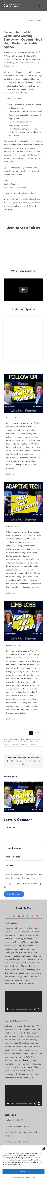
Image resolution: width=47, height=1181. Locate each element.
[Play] (8, 1009)
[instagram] (14, 916)
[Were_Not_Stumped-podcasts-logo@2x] (13, 4)
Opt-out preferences (17, 1177)
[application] (23, 1001)
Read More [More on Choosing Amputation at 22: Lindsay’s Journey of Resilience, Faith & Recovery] (10, 719)
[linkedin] (28, 916)
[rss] (33, 916)
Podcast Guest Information (17, 1141)
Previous (31, 20)
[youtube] (19, 916)
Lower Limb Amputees (18, 744)
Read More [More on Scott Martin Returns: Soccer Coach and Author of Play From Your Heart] (10, 474)
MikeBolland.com (28, 193)
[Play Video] (23, 290)
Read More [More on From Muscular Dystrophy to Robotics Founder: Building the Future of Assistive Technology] (10, 593)
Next (39, 20)
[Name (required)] (23, 848)
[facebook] (10, 916)
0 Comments (32, 744)
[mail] (37, 916)
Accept (23, 1171)
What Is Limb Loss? (14, 1120)
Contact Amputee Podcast (17, 1126)
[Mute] (35, 1009)
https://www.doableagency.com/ (18, 187)
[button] (43, 1148)
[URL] (23, 865)
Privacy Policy (30, 1177)
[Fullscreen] (39, 1009)
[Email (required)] (23, 856)
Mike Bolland (10, 739)
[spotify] (23, 916)
